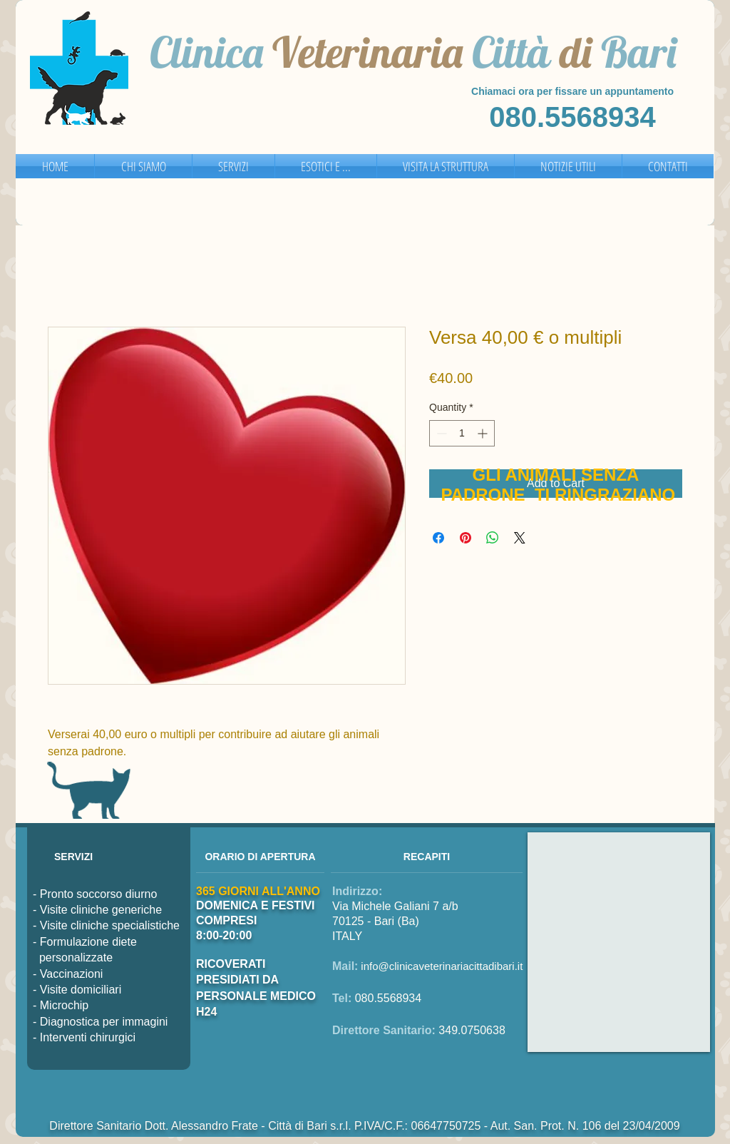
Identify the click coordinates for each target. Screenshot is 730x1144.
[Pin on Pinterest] (465, 537)
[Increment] (484, 433)
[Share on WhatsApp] (492, 537)
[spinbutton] (462, 433)
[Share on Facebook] (438, 537)
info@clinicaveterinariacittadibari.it (442, 966)
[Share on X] (519, 537)
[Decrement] (440, 433)
